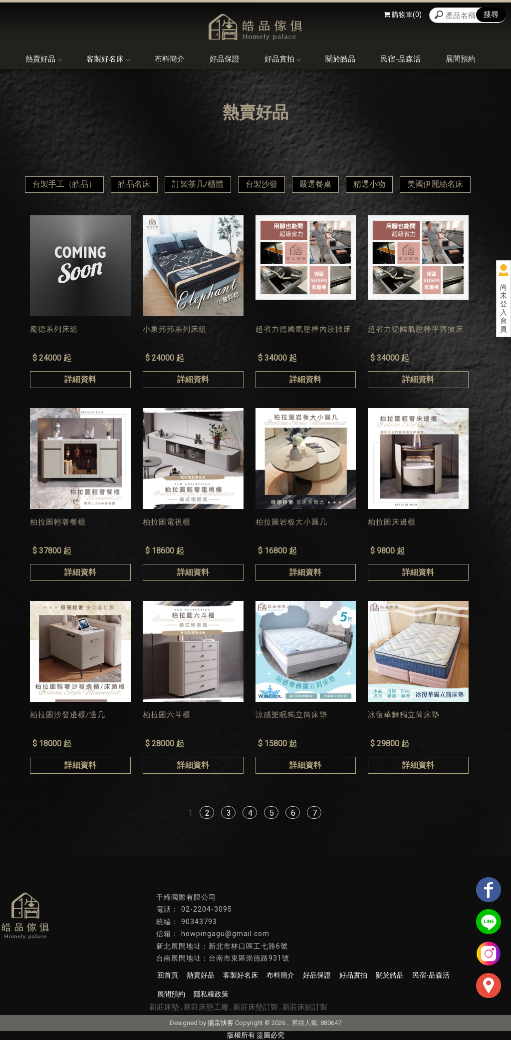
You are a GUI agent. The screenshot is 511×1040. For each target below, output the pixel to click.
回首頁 (167, 975)
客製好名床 (108, 58)
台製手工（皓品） (64, 184)
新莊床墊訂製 (255, 1007)
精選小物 (369, 184)
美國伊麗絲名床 (435, 184)
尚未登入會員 (503, 308)
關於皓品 (340, 58)
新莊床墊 (164, 1007)
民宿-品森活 (400, 58)
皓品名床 (134, 184)
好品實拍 (282, 58)
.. (288, 1023)
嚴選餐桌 (315, 184)
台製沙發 (261, 184)
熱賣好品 (43, 58)
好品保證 (225, 58)
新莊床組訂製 (304, 1007)
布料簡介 (170, 58)
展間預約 (461, 58)
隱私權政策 (211, 994)
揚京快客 (221, 1023)
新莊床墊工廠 (206, 1007)
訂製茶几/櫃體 (198, 184)
